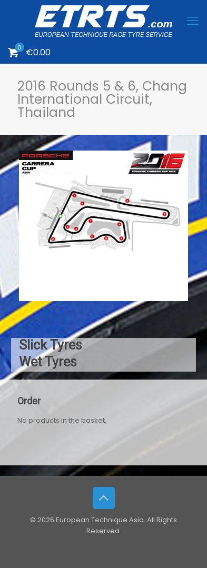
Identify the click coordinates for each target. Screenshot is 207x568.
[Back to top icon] (104, 498)
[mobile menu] (193, 21)
